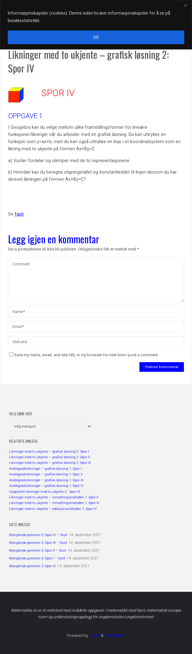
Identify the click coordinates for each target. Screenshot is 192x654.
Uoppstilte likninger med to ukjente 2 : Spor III (44, 491)
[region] (96, 24)
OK (96, 37)
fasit (19, 214)
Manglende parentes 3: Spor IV (32, 566)
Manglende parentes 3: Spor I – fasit (37, 558)
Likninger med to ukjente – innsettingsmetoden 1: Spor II (53, 497)
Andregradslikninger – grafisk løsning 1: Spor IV (46, 485)
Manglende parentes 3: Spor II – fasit (37, 550)
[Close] (185, 5)
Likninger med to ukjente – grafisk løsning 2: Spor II (49, 457)
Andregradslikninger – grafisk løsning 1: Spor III (46, 480)
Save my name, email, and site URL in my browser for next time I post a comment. (84, 355)
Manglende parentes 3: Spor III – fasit (38, 542)
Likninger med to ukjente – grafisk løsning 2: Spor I (49, 451)
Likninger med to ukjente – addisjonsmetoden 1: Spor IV (53, 509)
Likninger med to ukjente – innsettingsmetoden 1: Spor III (54, 503)
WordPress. (115, 635)
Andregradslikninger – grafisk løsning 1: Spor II (45, 474)
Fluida (94, 635)
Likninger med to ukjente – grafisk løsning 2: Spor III (50, 462)
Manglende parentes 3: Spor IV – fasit (38, 535)
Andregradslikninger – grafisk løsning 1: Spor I (45, 468)
